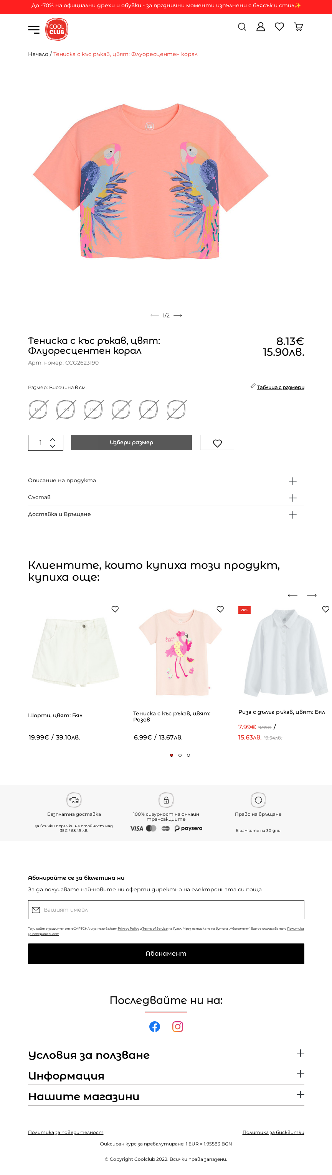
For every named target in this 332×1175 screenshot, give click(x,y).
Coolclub (144, 1159)
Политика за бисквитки (273, 1132)
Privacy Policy (128, 928)
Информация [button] (66, 1076)
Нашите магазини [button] (84, 1097)
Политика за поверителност (66, 1132)
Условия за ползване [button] (89, 1055)
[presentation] (295, 595)
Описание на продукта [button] (62, 480)
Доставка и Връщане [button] (59, 514)
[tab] (166, 480)
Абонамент (166, 953)
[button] (171, 755)
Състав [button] (39, 497)
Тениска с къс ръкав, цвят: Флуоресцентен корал (125, 54)
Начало (38, 54)
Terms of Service (155, 928)
